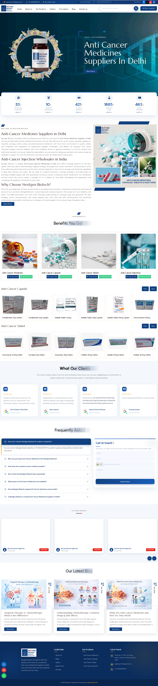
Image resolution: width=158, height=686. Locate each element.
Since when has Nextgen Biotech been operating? (24, 474)
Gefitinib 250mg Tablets (115, 355)
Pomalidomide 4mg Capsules (65, 318)
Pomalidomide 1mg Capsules (12, 318)
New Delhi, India (49, 2)
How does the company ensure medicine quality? (24, 466)
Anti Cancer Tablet (90, 273)
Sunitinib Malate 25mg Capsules (118, 318)
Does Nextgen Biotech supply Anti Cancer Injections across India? (30, 489)
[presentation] (149, 558)
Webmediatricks (93, 682)
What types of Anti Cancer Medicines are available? (25, 481)
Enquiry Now (13, 276)
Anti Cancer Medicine (12, 273)
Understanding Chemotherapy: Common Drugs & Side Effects (78, 614)
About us (28, 9)
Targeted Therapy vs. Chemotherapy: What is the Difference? (23, 614)
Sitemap (58, 670)
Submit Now (125, 481)
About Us (59, 655)
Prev (145, 289)
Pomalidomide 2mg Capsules (38, 318)
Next (153, 289)
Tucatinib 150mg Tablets (10, 355)
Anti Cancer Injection (130, 273)
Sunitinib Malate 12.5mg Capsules (89, 318)
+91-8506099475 (33, 2)
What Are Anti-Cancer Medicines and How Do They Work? (129, 614)
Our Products (41, 9)
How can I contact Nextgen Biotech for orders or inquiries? (28, 441)
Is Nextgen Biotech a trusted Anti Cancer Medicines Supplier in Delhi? (32, 496)
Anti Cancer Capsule (51, 273)
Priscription (63, 9)
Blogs (57, 659)
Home (19, 9)
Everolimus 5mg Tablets (63, 355)
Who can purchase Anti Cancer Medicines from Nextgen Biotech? (30, 459)
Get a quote (148, 8)
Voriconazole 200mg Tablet (38, 355)
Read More (91, 71)
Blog (73, 9)
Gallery (53, 9)
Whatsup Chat (26, 276)
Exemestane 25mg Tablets (90, 355)
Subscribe (44, 549)
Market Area (60, 666)
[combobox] (99, 464)
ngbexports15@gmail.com (13, 2)
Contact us (83, 9)
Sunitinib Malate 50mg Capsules (144, 318)
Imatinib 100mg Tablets (142, 355)
